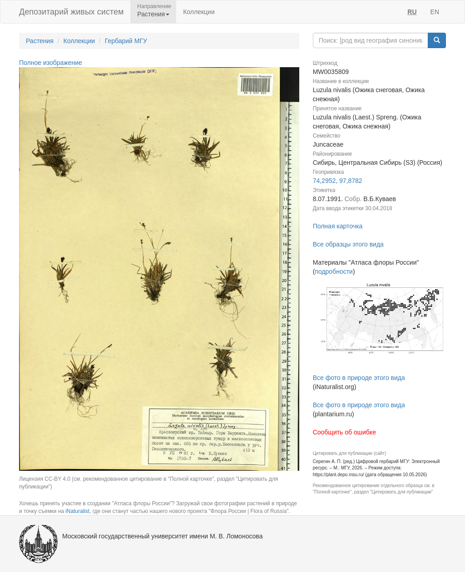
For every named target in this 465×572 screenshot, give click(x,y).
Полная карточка (338, 226)
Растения (40, 40)
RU (411, 11)
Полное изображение (50, 62)
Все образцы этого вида (348, 244)
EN (434, 11)
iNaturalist (77, 511)
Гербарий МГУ (126, 40)
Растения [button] (153, 14)
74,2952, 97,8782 (337, 180)
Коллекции (199, 11)
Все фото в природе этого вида (359, 377)
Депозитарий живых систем (71, 11)
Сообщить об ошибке (344, 432)
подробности (334, 271)
